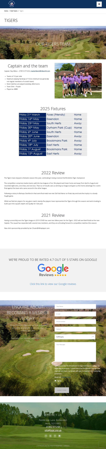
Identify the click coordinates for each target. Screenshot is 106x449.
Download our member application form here (28, 339)
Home (6, 11)
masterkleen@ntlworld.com (40, 71)
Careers (66, 446)
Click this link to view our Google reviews (53, 284)
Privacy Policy (66, 377)
